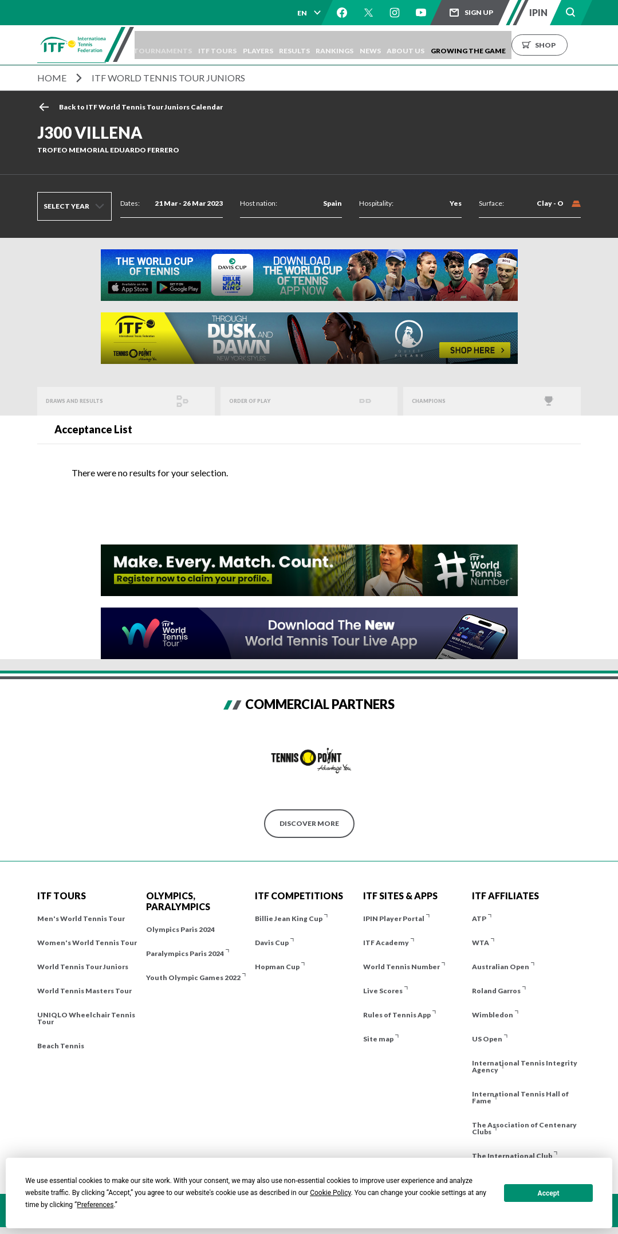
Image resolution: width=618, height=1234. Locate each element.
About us (451, 45)
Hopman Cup (277, 966)
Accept (549, 1193)
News (409, 45)
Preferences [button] (95, 1205)
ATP (479, 918)
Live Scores (383, 990)
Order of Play (256, 401)
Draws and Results (83, 401)
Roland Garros (496, 990)
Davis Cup (272, 942)
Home (51, 77)
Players (281, 45)
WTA (480, 942)
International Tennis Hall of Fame (520, 1097)
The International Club (512, 1155)
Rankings (369, 45)
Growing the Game (518, 45)
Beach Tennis (60, 1045)
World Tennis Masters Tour (84, 990)
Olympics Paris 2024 (180, 929)
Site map (378, 1039)
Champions (435, 401)
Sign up (479, 12)
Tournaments (175, 45)
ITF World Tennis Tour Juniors (168, 77)
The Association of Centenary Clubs (524, 1128)
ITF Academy (386, 942)
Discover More (309, 823)
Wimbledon (492, 1014)
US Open (487, 1039)
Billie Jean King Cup (288, 918)
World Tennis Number (401, 966)
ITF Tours (235, 45)
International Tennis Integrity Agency (524, 1066)
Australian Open (500, 966)
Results (323, 45)
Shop (595, 45)
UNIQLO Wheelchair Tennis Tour (86, 1018)
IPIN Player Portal (393, 918)
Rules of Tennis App (397, 1014)
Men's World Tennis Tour (81, 918)
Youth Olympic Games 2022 (193, 977)
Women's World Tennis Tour (87, 942)
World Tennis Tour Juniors (82, 966)
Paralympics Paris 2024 (185, 953)
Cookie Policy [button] (330, 1193)
